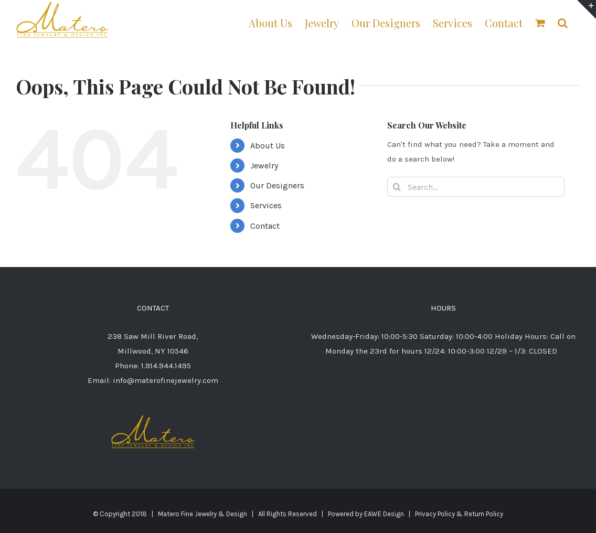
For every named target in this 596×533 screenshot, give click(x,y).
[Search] (397, 187)
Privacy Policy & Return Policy (459, 514)
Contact (265, 226)
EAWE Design (384, 514)
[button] (563, 22)
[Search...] (476, 187)
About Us (267, 146)
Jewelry (264, 165)
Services (266, 205)
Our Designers (277, 185)
